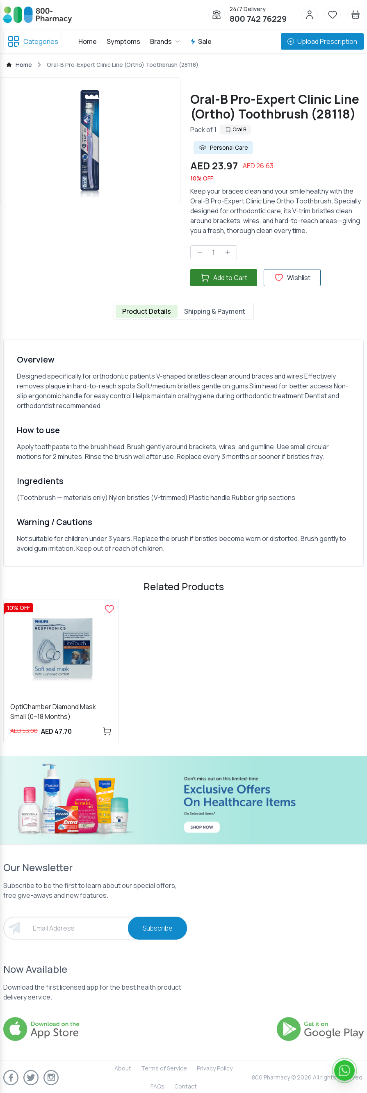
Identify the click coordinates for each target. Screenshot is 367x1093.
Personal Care (223, 148)
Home (87, 41)
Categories (32, 41)
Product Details (146, 311)
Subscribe (158, 928)
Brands (165, 41)
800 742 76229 (258, 18)
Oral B (235, 129)
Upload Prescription (322, 41)
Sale (201, 41)
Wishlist (292, 278)
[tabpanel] (183, 453)
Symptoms (123, 41)
